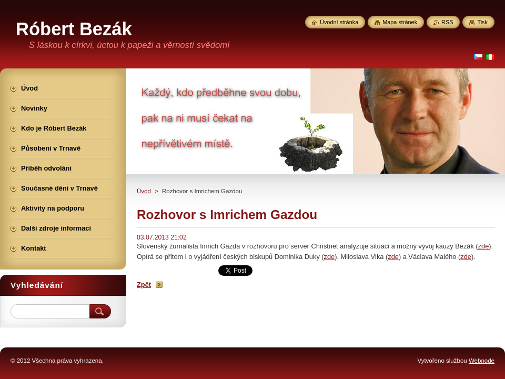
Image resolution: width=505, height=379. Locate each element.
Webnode (481, 360)
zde (483, 246)
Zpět (144, 284)
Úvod (144, 191)
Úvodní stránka (339, 22)
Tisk (482, 22)
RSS (447, 22)
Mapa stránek (399, 22)
